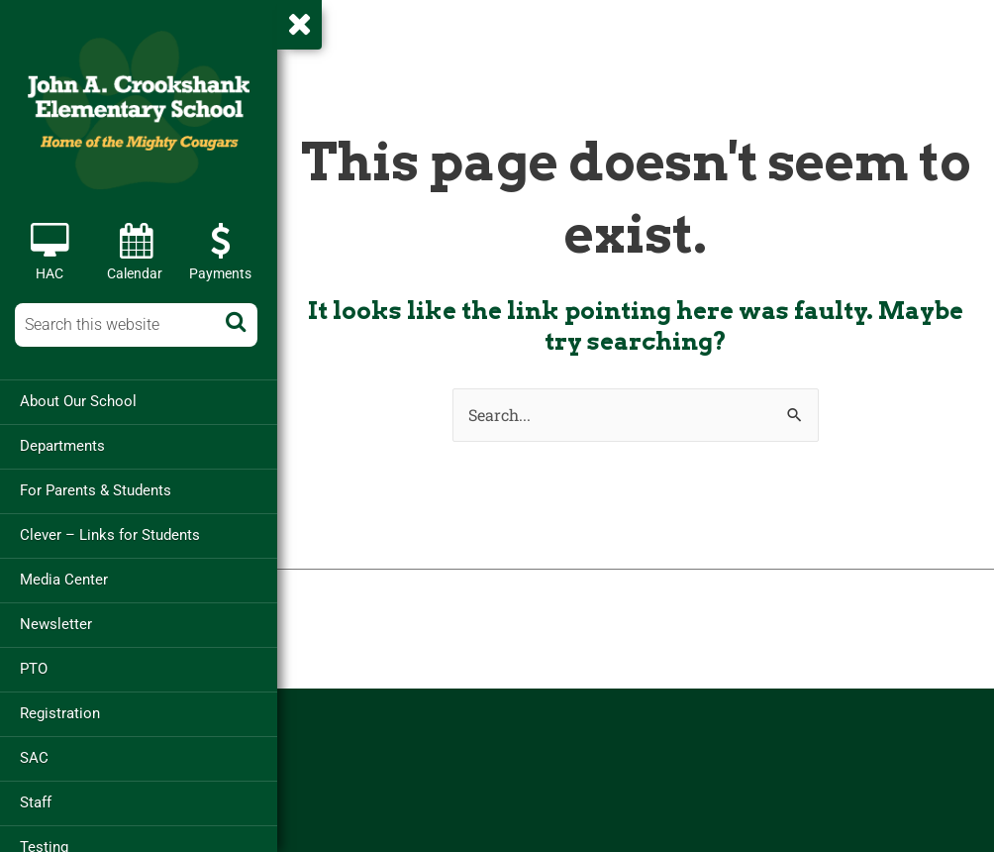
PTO (34, 669)
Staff (35, 802)
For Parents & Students (95, 490)
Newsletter (56, 624)
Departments (62, 446)
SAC (34, 758)
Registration (60, 713)
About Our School (78, 401)
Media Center (64, 579)
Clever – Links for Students (110, 535)
